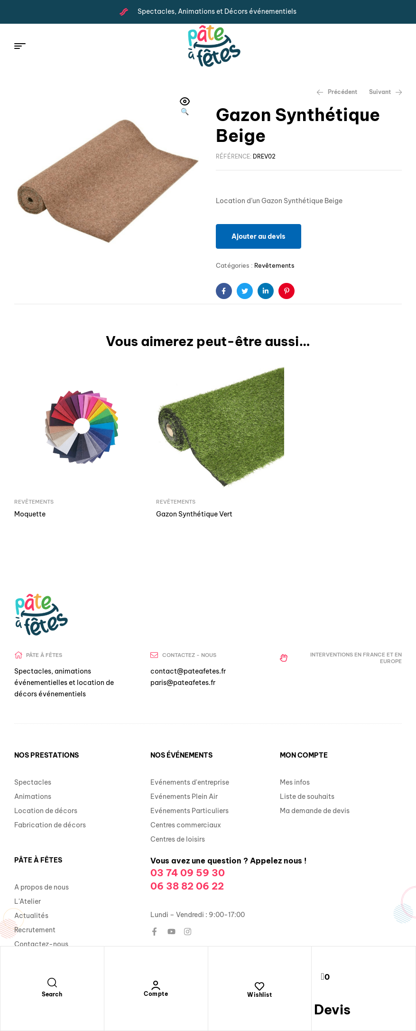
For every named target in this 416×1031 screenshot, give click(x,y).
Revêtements (274, 265)
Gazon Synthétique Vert (186, 506)
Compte (156, 993)
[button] (185, 107)
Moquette (30, 506)
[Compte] (156, 985)
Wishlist (259, 994)
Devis (332, 1009)
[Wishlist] (259, 986)
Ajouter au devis (258, 236)
